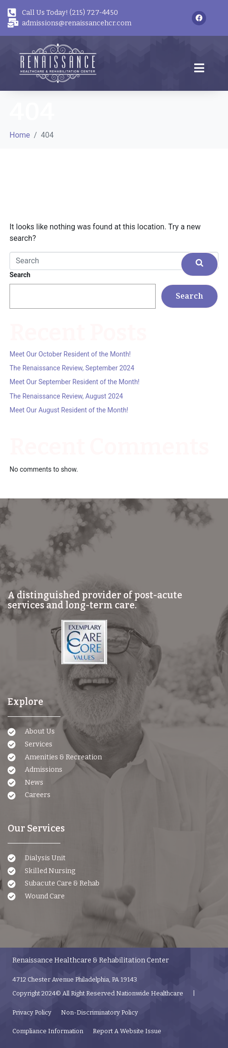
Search (20, 275)
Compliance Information (47, 1031)
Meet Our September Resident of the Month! (74, 382)
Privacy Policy (31, 1012)
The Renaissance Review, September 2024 (72, 368)
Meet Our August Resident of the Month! (69, 410)
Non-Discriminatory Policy (99, 1012)
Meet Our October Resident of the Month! (70, 354)
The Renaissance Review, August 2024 (66, 396)
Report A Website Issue (127, 1031)
